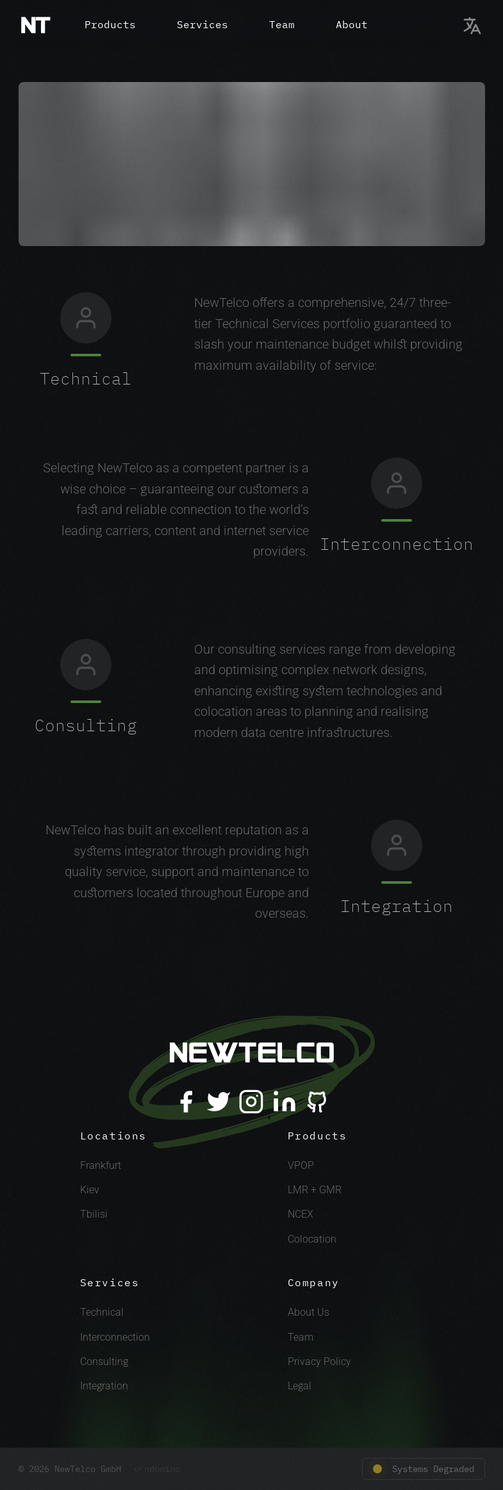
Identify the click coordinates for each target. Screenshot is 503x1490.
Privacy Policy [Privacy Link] (319, 1361)
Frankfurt (100, 1165)
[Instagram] (251, 1101)
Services (202, 24)
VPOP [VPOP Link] (301, 1165)
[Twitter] (218, 1101)
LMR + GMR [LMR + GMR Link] (315, 1190)
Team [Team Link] (300, 1337)
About (352, 24)
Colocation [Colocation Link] (312, 1239)
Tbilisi (94, 1214)
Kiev (89, 1190)
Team (282, 24)
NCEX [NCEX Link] (300, 1214)
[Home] (36, 25)
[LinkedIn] (284, 1101)
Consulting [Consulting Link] (104, 1361)
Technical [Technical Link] (102, 1312)
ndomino (157, 1469)
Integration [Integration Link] (104, 1386)
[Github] (317, 1101)
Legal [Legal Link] (299, 1386)
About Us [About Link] (308, 1312)
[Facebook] (186, 1101)
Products (110, 24)
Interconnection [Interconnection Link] (115, 1337)
